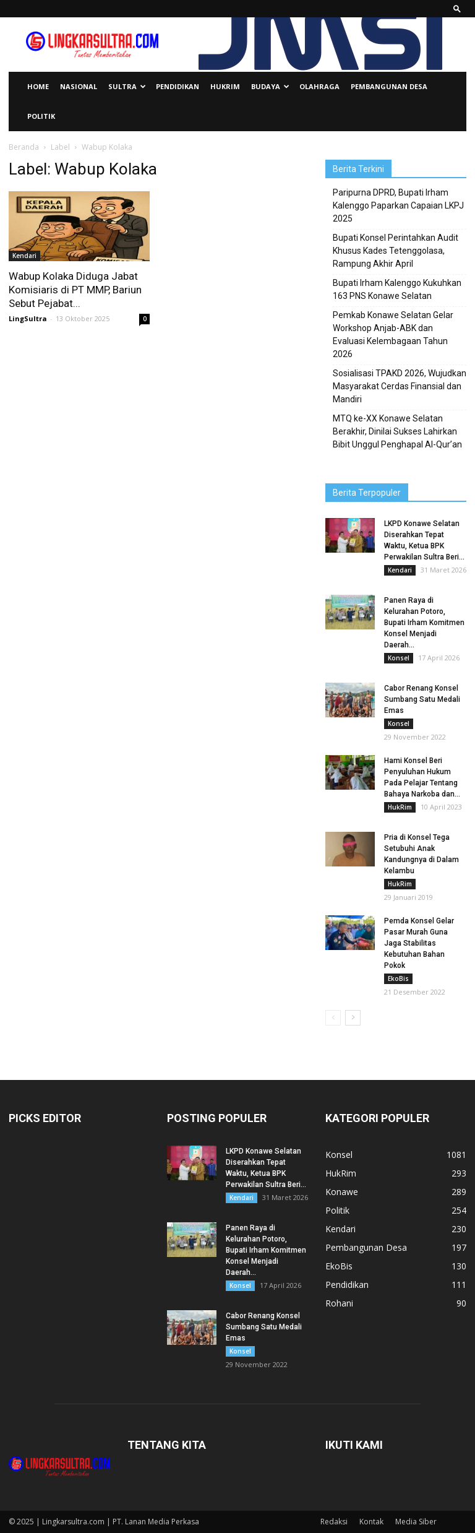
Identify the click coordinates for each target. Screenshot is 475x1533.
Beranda (24, 147)
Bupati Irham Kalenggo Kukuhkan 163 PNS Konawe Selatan (397, 289)
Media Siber (416, 1521)
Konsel (398, 658)
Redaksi (334, 1521)
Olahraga (319, 86)
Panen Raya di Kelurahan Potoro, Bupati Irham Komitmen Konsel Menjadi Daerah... (424, 622)
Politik (41, 116)
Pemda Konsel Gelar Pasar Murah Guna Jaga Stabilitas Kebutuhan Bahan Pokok (419, 943)
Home (38, 86)
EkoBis (398, 978)
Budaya (270, 86)
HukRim (225, 86)
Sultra (127, 86)
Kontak (371, 1521)
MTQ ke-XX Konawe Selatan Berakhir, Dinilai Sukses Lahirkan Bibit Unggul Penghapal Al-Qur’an (397, 431)
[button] (457, 8)
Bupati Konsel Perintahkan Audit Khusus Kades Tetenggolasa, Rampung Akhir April (395, 251)
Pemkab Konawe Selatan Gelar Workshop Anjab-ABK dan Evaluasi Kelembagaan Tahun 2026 (393, 334)
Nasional (78, 86)
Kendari (24, 255)
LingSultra (28, 318)
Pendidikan (177, 86)
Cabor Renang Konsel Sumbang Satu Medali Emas (422, 699)
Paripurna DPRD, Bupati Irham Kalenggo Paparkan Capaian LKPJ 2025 (398, 205)
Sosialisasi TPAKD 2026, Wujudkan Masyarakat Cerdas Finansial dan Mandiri (399, 386)
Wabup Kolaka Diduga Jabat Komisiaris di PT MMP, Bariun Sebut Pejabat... (75, 289)
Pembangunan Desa (389, 86)
